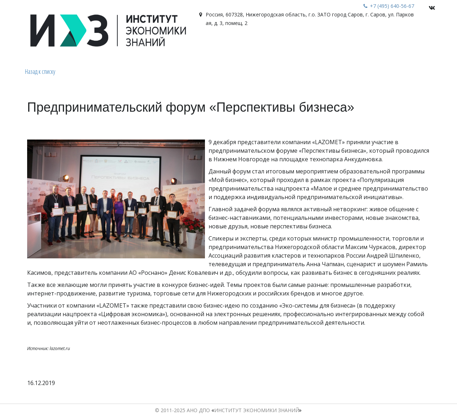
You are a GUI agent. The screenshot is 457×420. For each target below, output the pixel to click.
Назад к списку (40, 71)
